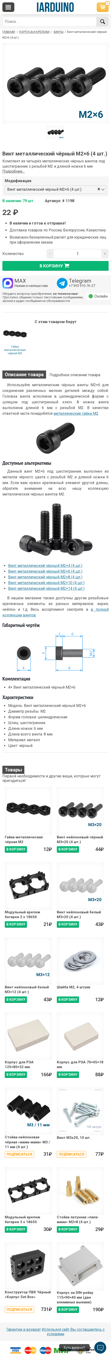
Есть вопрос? (74, 1348)
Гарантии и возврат (23, 1329)
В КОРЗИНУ (15, 849)
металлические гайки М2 (75, 413)
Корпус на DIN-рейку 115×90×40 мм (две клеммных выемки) (75, 1298)
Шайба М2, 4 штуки (73, 987)
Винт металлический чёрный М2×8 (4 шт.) (45, 577)
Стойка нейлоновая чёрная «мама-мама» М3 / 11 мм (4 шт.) (27, 1142)
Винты (58, 32)
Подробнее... (13, 171)
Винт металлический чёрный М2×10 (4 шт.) (46, 582)
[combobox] (89, 190)
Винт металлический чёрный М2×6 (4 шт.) (45, 571)
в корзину (56, 265)
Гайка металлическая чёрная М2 (15, 350)
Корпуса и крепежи (34, 32)
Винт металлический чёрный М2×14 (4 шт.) (46, 588)
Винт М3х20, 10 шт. (74, 1138)
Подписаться (19, 1154)
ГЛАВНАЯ (8, 32)
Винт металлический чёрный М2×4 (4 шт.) (45, 565)
